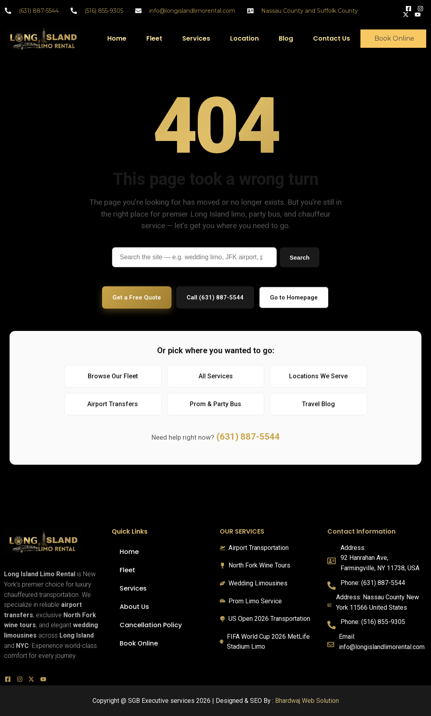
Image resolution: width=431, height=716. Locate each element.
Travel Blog (318, 404)
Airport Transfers (112, 404)
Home (116, 38)
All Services (216, 376)
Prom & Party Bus (215, 404)
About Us (134, 606)
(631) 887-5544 (248, 437)
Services (196, 38)
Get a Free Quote (136, 297)
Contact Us (331, 38)
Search (299, 257)
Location (244, 38)
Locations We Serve (318, 376)
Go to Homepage (294, 297)
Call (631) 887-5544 (215, 297)
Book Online (139, 643)
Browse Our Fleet (113, 376)
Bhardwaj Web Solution (307, 700)
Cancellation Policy (151, 625)
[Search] (194, 257)
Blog (286, 38)
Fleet (154, 38)
